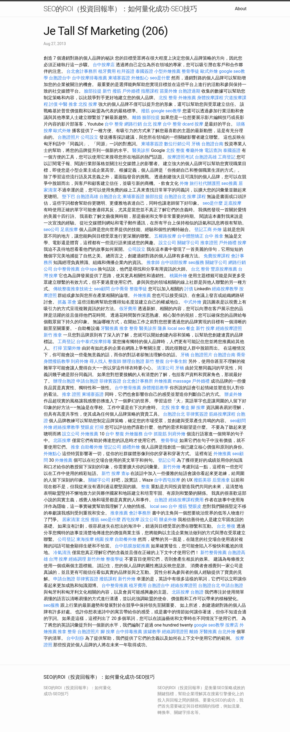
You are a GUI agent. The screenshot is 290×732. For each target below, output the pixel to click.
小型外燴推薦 (167, 71)
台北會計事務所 (81, 71)
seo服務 (196, 262)
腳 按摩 (198, 407)
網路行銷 (133, 124)
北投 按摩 (87, 104)
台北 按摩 (152, 124)
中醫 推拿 (68, 104)
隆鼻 (162, 328)
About (241, 8)
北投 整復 (175, 150)
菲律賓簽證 (110, 381)
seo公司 (52, 229)
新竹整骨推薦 (213, 552)
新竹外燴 (172, 466)
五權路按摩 (165, 236)
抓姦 (62, 302)
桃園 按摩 (104, 539)
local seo (176, 328)
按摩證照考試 (180, 157)
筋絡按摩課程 (222, 414)
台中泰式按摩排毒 (93, 341)
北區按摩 (62, 440)
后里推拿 (221, 480)
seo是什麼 (160, 77)
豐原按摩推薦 (224, 269)
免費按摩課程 (217, 255)
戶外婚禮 (131, 91)
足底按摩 (232, 203)
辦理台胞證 (133, 361)
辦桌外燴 (233, 394)
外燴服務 (134, 433)
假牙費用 (128, 308)
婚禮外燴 (131, 447)
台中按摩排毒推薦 (89, 77)
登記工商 (203, 229)
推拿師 (153, 262)
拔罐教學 (152, 631)
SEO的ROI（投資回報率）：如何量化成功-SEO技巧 (120, 9)
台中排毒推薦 (129, 631)
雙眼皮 (87, 427)
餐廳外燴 (194, 150)
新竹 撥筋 (112, 91)
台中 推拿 (214, 236)
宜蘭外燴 (72, 348)
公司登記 (66, 539)
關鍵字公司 (188, 242)
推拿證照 (209, 242)
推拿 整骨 (128, 328)
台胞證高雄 (206, 157)
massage (182, 381)
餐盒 (190, 328)
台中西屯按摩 (167, 480)
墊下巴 (68, 196)
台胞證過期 (189, 91)
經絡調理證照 (175, 631)
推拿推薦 (119, 513)
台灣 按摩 (58, 559)
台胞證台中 (60, 77)
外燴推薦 (187, 97)
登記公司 (112, 447)
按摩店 (231, 625)
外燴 (184, 183)
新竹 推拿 (53, 335)
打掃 (57, 348)
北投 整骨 (168, 97)
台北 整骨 (200, 269)
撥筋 (145, 110)
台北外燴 (226, 631)
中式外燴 (192, 302)
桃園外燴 (178, 275)
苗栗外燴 (168, 91)
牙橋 (196, 143)
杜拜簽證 (125, 71)
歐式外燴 (209, 71)
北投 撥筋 (90, 519)
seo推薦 (229, 183)
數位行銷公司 (177, 143)
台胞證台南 (212, 143)
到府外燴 (79, 361)
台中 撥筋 (177, 506)
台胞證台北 (110, 196)
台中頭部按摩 (174, 262)
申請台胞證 (87, 381)
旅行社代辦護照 (205, 183)
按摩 (199, 124)
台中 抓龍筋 (155, 433)
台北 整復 (226, 526)
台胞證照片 (69, 137)
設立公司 (167, 242)
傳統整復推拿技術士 (73, 288)
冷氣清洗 (62, 552)
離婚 (136, 117)
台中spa (89, 269)
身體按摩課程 (210, 97)
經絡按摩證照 (229, 328)
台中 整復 (114, 433)
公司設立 (89, 137)
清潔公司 (165, 368)
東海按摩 (85, 539)
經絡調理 (77, 559)
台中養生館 (176, 361)
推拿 (75, 447)
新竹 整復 (154, 361)
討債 (53, 104)
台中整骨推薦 (66, 269)
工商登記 (226, 157)
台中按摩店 (104, 64)
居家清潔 (71, 519)
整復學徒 (138, 288)
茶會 (71, 302)
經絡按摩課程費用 (186, 499)
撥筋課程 (108, 578)
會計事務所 (140, 513)
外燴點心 (140, 77)
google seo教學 (166, 110)
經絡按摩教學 (225, 288)
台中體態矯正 (190, 236)
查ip (125, 473)
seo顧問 (102, 288)
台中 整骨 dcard (178, 124)
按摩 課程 (196, 196)
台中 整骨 (114, 124)
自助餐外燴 (92, 447)
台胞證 (160, 499)
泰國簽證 (144, 71)
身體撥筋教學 (57, 361)
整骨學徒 (190, 71)
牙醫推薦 (109, 328)
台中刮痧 (75, 638)
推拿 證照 (71, 394)
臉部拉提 (93, 91)
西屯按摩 (130, 519)
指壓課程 (150, 91)
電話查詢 (213, 150)
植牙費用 (107, 71)
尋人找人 (98, 361)
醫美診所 (141, 150)
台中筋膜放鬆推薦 (132, 546)
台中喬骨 (119, 288)
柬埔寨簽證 (119, 77)
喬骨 (240, 354)
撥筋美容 (202, 480)
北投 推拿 (170, 407)
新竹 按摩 (205, 328)
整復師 (114, 361)
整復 (145, 486)
